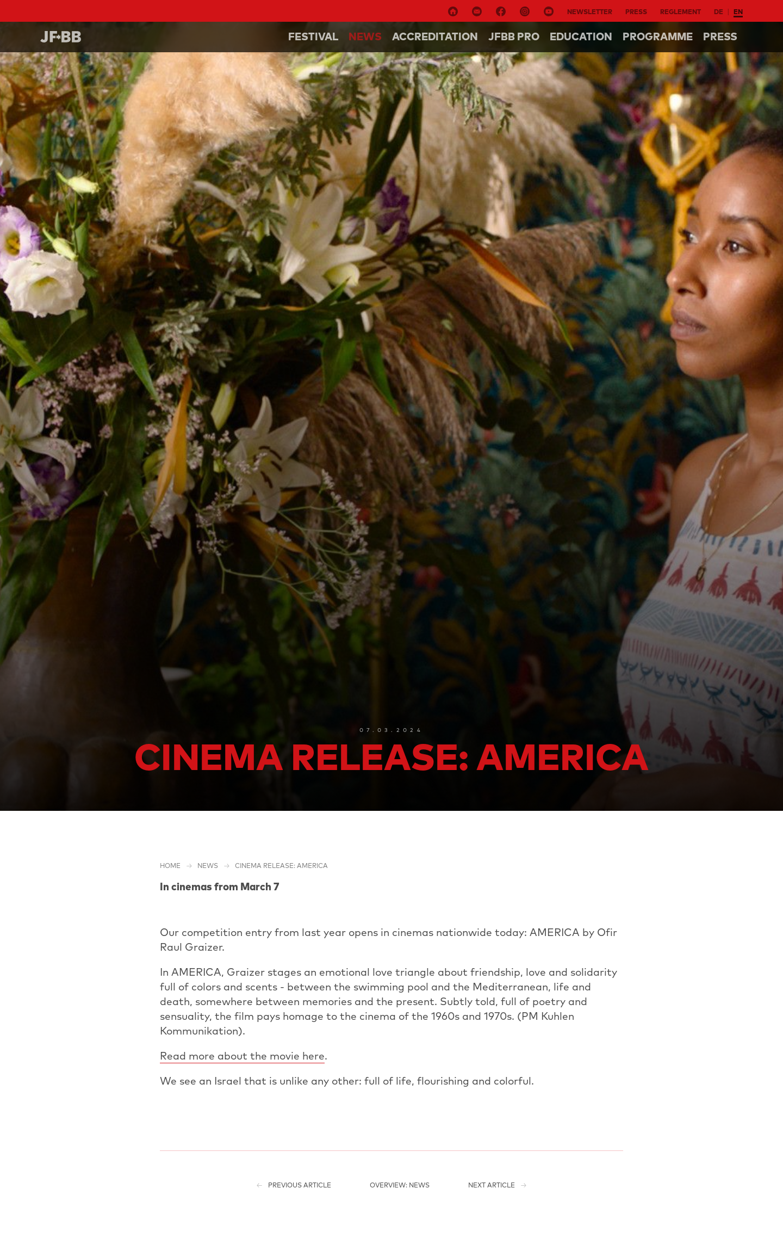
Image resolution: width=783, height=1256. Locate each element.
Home (170, 865)
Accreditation (435, 36)
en (738, 12)
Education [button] (581, 36)
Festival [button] (313, 36)
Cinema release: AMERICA (281, 865)
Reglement (680, 12)
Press (636, 12)
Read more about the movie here (242, 1055)
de (718, 12)
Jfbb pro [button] (513, 36)
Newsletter (589, 12)
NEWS (365, 36)
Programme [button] (658, 36)
